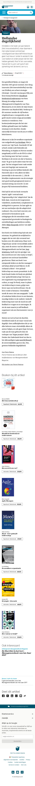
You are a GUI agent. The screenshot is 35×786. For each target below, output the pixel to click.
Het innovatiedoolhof (10, 401)
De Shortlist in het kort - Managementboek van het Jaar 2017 (16, 653)
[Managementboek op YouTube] (17, 772)
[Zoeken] (18, 12)
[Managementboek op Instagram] (22, 772)
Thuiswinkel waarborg (16, 757)
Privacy (28, 760)
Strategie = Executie (9, 601)
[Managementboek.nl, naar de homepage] (7, 8)
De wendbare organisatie (11, 568)
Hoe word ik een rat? (9, 468)
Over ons (23, 765)
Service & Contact (14, 765)
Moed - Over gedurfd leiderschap (9, 534)
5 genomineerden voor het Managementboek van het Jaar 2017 (14, 681)
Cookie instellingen (20, 762)
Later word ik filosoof (23, 340)
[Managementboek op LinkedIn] (13, 772)
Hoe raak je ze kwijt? (9, 634)
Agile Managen (7, 501)
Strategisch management (10, 17)
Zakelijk (17, 718)
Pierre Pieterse (8, 73)
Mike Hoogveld (12, 225)
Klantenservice (17, 714)
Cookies (10, 762)
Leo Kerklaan (20, 142)
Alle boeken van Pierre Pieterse (12, 364)
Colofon (22, 760)
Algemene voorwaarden (11, 760)
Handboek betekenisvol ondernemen (11, 434)
